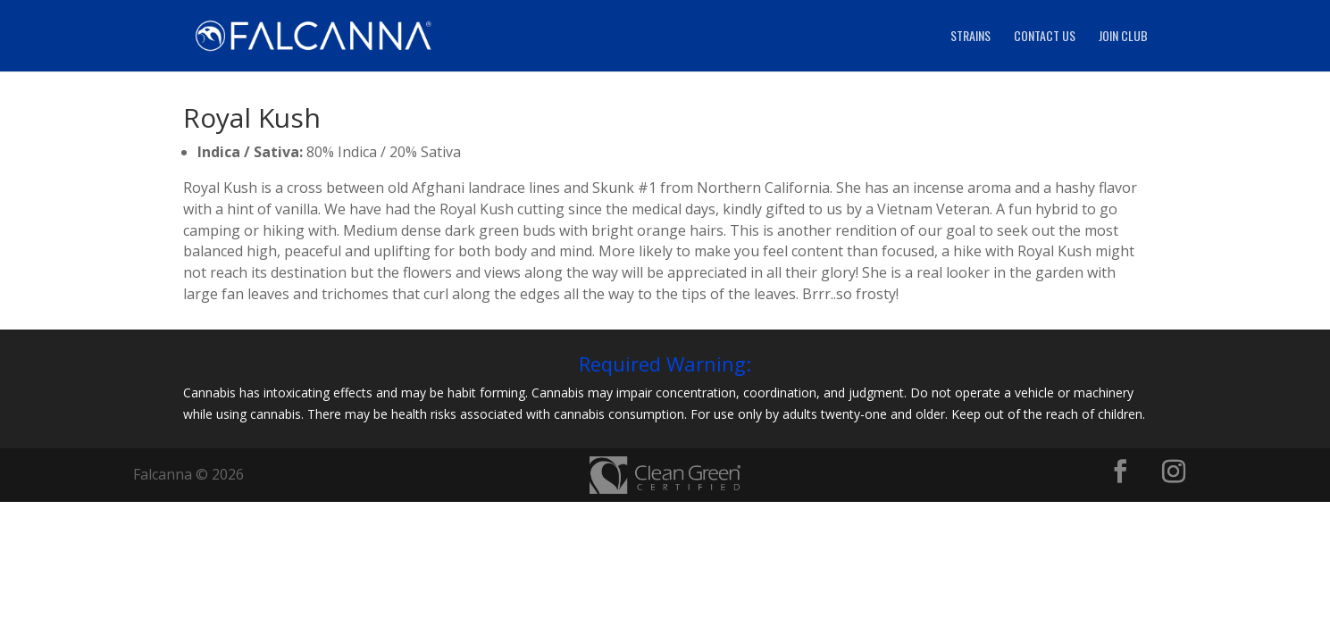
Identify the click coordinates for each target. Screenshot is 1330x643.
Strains (970, 37)
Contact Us (1044, 37)
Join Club (1123, 37)
